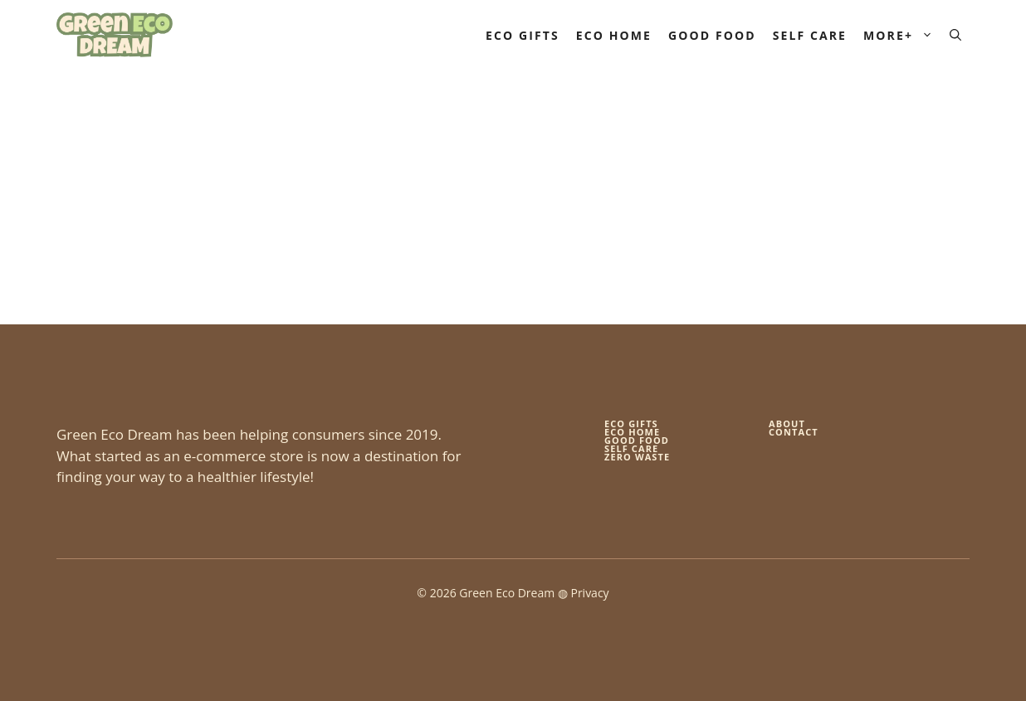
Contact (793, 432)
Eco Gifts (522, 35)
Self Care (810, 35)
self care (631, 448)
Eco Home (614, 35)
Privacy (589, 593)
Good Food (712, 35)
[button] (955, 35)
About (787, 423)
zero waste (637, 456)
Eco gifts (631, 423)
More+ (902, 35)
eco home (632, 432)
